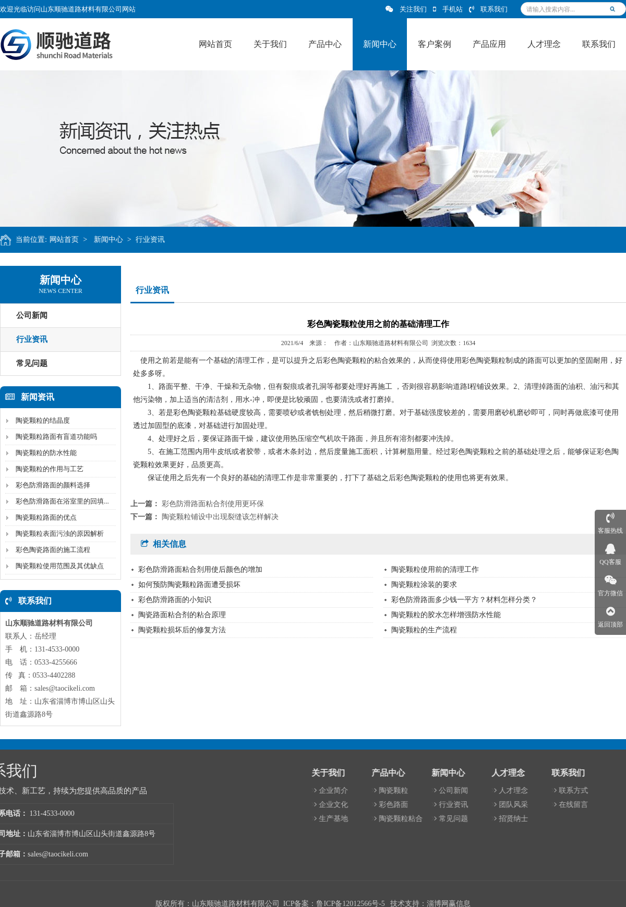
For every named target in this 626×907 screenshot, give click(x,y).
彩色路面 (545, 804)
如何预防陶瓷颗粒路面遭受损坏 (189, 585)
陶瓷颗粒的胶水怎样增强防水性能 (446, 615)
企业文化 (485, 804)
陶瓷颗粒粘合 (552, 819)
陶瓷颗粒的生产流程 (424, 630)
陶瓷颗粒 (545, 790)
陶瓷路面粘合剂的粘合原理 (182, 615)
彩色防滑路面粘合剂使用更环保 (213, 504)
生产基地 (485, 819)
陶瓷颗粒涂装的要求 (424, 585)
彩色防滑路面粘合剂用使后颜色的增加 (200, 569)
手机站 (448, 9)
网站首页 (75, 239)
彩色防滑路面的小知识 (174, 600)
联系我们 (488, 9)
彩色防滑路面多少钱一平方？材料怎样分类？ (464, 600)
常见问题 (605, 819)
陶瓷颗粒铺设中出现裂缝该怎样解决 (220, 517)
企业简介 (485, 790)
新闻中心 (119, 239)
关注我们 (406, 9)
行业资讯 (161, 239)
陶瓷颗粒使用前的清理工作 (435, 569)
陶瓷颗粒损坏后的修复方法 (182, 630)
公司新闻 (605, 790)
